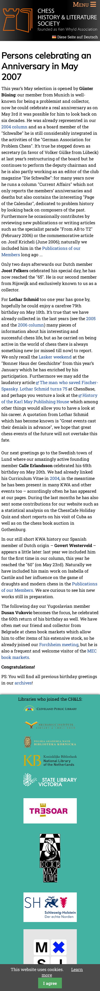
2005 (90, 318)
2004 (54, 478)
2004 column (14, 126)
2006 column (31, 325)
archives (23, 683)
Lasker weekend (55, 357)
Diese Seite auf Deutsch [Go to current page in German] (77, 36)
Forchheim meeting (58, 644)
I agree (50, 983)
